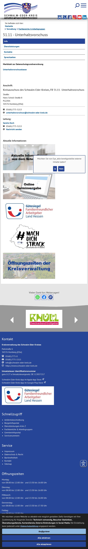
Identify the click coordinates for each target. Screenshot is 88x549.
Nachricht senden (14, 129)
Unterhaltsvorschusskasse (15, 69)
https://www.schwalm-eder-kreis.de (21, 365)
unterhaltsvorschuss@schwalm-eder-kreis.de (26, 112)
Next (78, 320)
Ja (55, 168)
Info (6, 41)
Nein (61, 168)
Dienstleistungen (11, 46)
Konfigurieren (44, 531)
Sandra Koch (8, 123)
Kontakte (8, 52)
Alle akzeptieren (44, 544)
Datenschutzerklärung (29, 526)
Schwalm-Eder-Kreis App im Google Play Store (24, 382)
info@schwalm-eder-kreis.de (18, 362)
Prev (10, 320)
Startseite (9, 26)
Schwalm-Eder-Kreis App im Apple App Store (23, 379)
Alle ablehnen (44, 537)
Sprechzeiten (10, 57)
